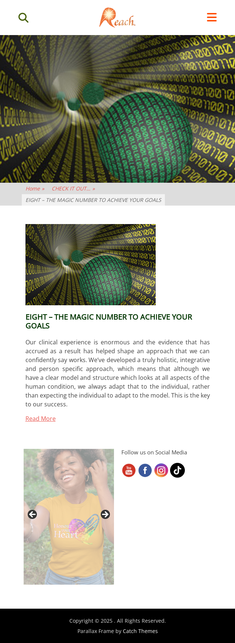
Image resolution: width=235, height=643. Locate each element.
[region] (69, 517)
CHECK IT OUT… (73, 188)
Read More (40, 419)
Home (34, 188)
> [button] (104, 514)
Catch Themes (140, 631)
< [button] (32, 514)
